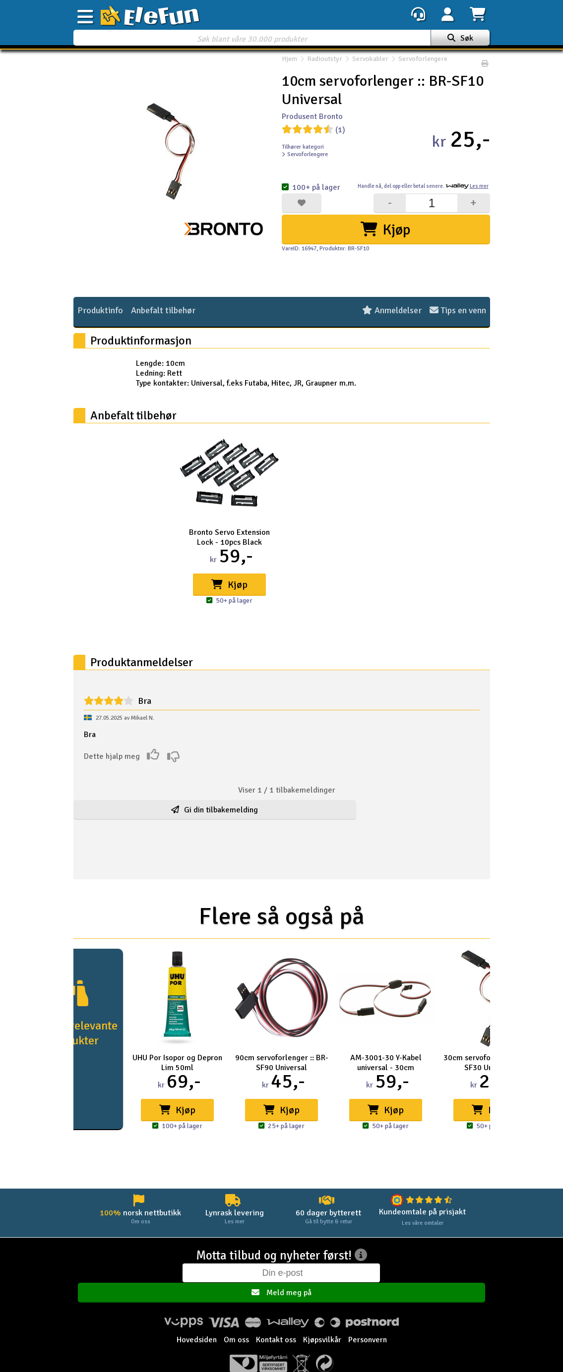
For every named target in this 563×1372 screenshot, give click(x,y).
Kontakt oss (276, 1321)
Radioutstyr (324, 63)
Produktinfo (100, 311)
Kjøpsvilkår (322, 1321)
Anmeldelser (392, 311)
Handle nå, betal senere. (423, 186)
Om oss (236, 1321)
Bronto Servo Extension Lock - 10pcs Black (229, 537)
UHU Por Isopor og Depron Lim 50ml (177, 1063)
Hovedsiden (197, 1321)
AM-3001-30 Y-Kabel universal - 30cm (386, 1063)
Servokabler (370, 63)
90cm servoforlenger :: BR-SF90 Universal (281, 1063)
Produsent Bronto (312, 116)
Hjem (289, 63)
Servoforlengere (417, 63)
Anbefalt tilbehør (163, 311)
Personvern (367, 1321)
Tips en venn (458, 311)
